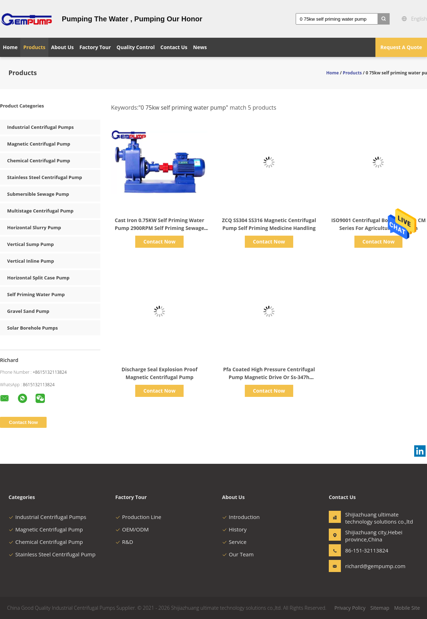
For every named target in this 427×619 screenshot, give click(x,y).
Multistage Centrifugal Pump (40, 211)
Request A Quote (401, 47)
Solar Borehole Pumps (32, 328)
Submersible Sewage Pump (38, 194)
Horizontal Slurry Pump (34, 227)
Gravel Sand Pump (28, 311)
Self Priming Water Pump (36, 294)
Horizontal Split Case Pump (38, 277)
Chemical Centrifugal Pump (38, 160)
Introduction (241, 516)
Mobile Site (407, 607)
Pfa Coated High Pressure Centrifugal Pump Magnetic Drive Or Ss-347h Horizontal (269, 377)
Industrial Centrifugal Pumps (40, 127)
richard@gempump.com (367, 566)
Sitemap (379, 607)
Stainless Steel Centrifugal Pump (44, 177)
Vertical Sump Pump (30, 244)
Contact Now (159, 241)
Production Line (138, 516)
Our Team (238, 554)
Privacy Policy (349, 607)
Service (234, 541)
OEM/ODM (132, 529)
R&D (124, 541)
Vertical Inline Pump (30, 261)
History (234, 529)
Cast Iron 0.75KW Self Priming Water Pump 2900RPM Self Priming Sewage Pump (159, 228)
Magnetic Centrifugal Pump (38, 144)
